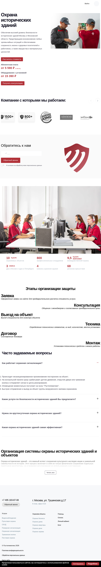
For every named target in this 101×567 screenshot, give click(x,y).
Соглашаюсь (78, 564)
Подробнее (92, 564)
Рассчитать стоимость (12, 60)
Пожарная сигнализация (11, 528)
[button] (97, 103)
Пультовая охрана (9, 521)
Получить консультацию (13, 85)
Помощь (62, 513)
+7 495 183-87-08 (11, 499)
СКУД (4, 525)
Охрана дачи (38, 528)
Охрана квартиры (40, 525)
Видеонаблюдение (9, 518)
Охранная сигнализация (11, 531)
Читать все (50, 474)
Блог (60, 525)
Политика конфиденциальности (12, 550)
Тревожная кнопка (9, 535)
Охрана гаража (39, 531)
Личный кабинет (64, 521)
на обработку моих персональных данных (28, 168)
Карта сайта (6, 560)
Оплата (61, 517)
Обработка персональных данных (13, 555)
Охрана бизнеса (39, 518)
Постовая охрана (8, 538)
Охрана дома (38, 521)
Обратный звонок (10, 163)
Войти (87, 4)
